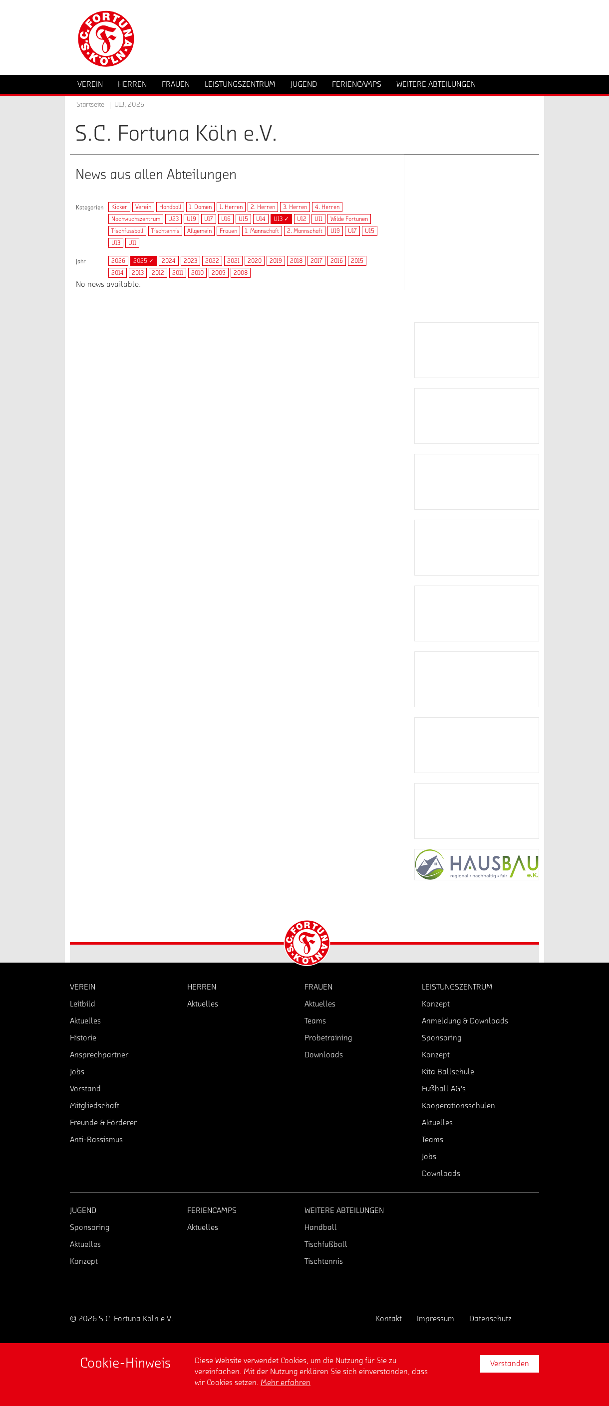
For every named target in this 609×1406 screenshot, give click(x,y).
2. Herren (263, 207)
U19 (191, 219)
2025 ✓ (143, 261)
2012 (158, 273)
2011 (177, 273)
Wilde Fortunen (349, 219)
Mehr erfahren (285, 1383)
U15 (243, 219)
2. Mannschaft (304, 231)
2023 (190, 261)
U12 (301, 219)
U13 (115, 243)
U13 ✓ (281, 219)
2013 (138, 273)
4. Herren (327, 207)
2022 (212, 261)
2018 (296, 261)
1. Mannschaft (262, 231)
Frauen (228, 231)
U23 (173, 219)
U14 (261, 219)
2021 (233, 261)
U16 (226, 219)
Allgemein (199, 231)
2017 (316, 261)
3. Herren (295, 207)
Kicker (119, 207)
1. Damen (200, 207)
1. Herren (231, 207)
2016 (336, 261)
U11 (318, 219)
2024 (169, 261)
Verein (143, 207)
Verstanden (509, 1364)
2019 (276, 261)
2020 (255, 261)
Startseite (90, 104)
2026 (118, 261)
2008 (241, 273)
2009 (219, 273)
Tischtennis (165, 231)
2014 (117, 273)
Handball (170, 207)
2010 (197, 273)
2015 (357, 261)
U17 (208, 219)
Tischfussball (127, 231)
